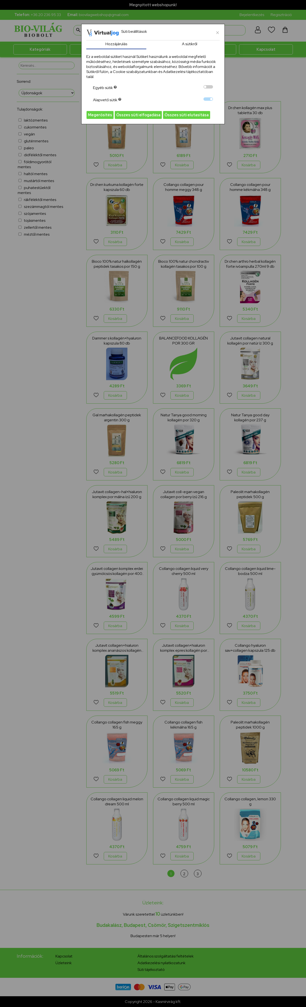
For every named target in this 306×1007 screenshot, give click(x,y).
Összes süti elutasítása (186, 114)
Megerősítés (100, 114)
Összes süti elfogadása (138, 114)
